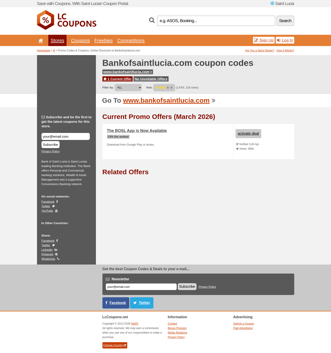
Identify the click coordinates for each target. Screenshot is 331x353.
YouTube (47, 210)
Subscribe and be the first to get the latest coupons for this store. (67, 121)
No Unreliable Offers (151, 79)
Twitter (46, 206)
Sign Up (264, 40)
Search (285, 20)
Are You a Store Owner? (259, 50)
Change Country (114, 345)
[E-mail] (141, 286)
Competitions (131, 40)
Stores (57, 40)
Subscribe (50, 144)
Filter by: (108, 87)
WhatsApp (48, 258)
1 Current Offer (118, 79)
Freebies (103, 40)
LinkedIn (47, 249)
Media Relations (177, 332)
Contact (172, 323)
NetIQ (134, 323)
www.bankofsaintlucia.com (127, 72)
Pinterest (47, 254)
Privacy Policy (51, 151)
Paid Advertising (243, 328)
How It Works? (285, 50)
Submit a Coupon (243, 323)
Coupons (80, 40)
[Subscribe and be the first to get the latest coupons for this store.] (66, 136)
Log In (285, 40)
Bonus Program (177, 328)
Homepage (43, 50)
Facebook (48, 201)
